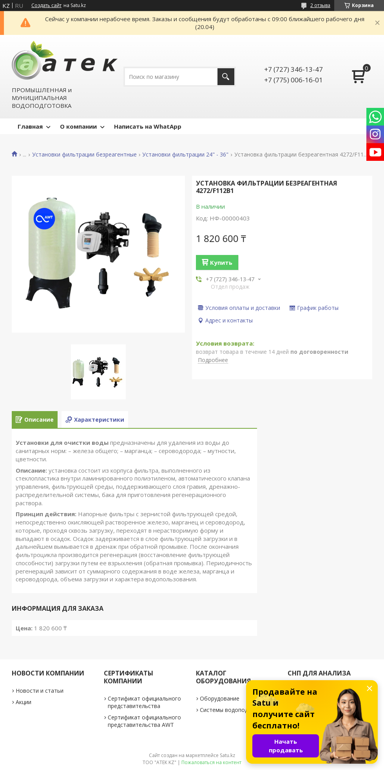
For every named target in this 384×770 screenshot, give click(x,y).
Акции (23, 702)
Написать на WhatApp (147, 126)
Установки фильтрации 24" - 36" (185, 154)
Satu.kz (227, 755)
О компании (78, 126)
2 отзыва (320, 5)
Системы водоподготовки (235, 710)
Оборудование (219, 698)
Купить (221, 262)
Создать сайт (46, 5)
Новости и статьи (39, 690)
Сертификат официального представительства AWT (144, 721)
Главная (30, 126)
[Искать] (225, 76)
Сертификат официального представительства (144, 702)
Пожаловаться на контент (211, 762)
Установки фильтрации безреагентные (84, 154)
